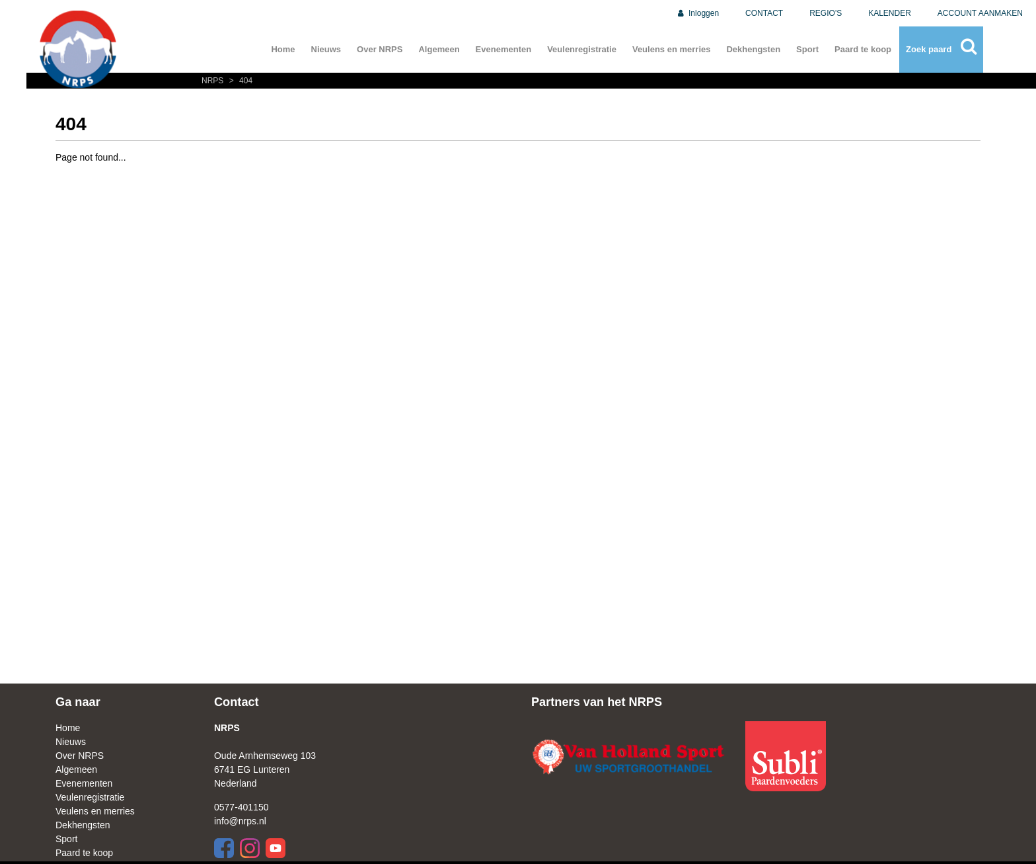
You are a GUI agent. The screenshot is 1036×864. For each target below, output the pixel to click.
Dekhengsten (753, 49)
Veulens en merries (671, 49)
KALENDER (889, 13)
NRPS (214, 80)
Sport (807, 49)
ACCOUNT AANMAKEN (980, 13)
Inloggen (697, 13)
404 (239, 81)
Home (283, 49)
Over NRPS (379, 49)
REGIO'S (825, 13)
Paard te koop (862, 49)
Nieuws (326, 49)
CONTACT (764, 13)
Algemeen (438, 49)
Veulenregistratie (581, 49)
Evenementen (504, 49)
